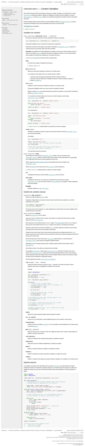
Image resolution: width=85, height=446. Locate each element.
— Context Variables (54, 2)
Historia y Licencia (71, 438)
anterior (68, 2)
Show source (5, 32)
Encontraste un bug (79, 443)
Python (4, 2)
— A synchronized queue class (10, 20)
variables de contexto (8, 13)
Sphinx (80, 444)
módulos (78, 2)
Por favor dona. (80, 441)
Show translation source (7, 33)
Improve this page (6, 30)
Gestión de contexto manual (9, 14)
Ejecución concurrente (40, 2)
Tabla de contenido (7, 10)
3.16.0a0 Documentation (13, 2)
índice (82, 2)
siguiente (73, 2)
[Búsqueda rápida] (74, 4)
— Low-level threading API (9, 24)
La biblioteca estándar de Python (27, 2)
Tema (65, 4)
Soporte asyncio (7, 15)
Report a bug (5, 29)
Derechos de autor (67, 434)
